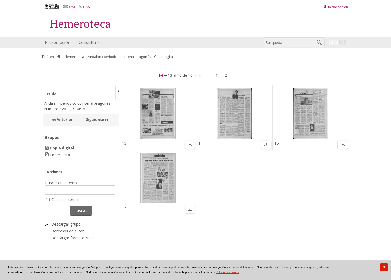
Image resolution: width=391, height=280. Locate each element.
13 (124, 143)
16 (124, 207)
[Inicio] (59, 56)
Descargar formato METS (73, 237)
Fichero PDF (60, 154)
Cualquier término (66, 199)
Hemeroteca (74, 56)
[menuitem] (59, 42)
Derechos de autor (67, 230)
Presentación (57, 42)
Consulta (87, 42)
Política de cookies (227, 272)
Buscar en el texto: (61, 182)
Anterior (64, 119)
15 (276, 143)
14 (200, 143)
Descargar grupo (66, 224)
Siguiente (95, 119)
